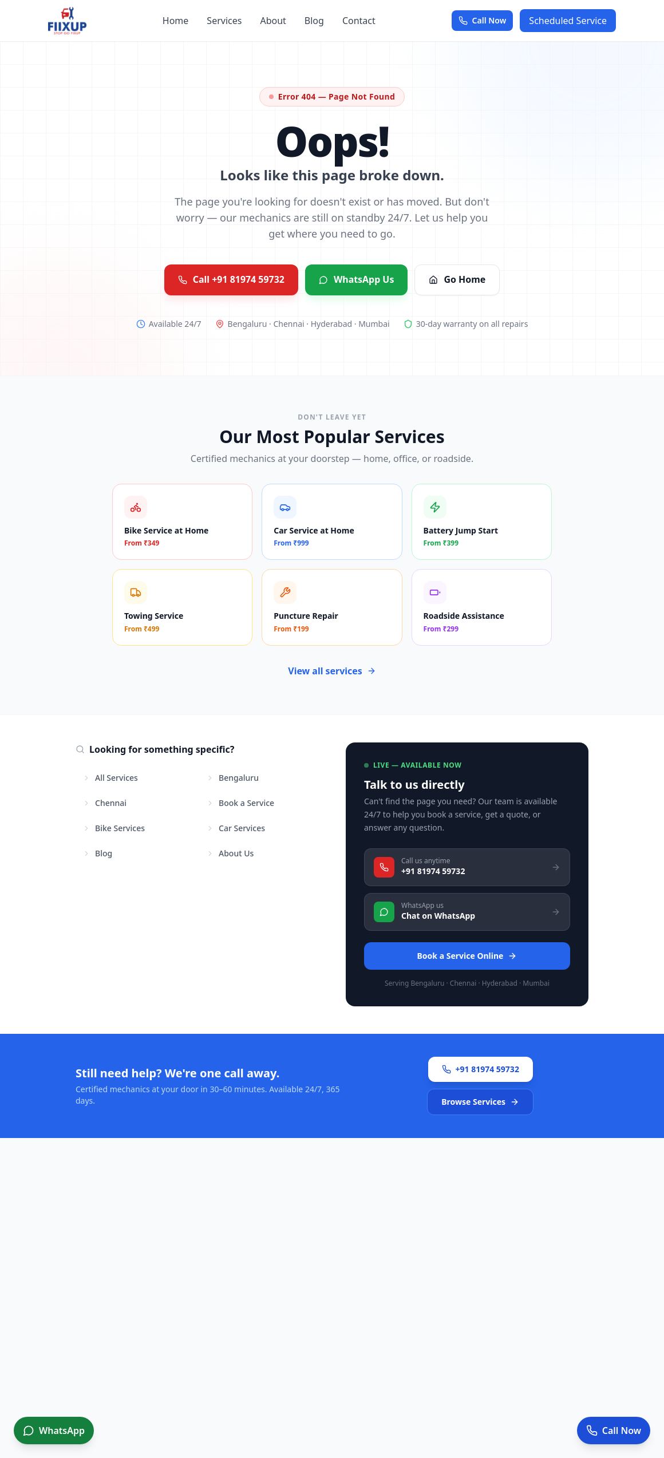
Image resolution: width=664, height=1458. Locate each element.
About (273, 20)
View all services (332, 671)
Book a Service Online (467, 955)
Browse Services (480, 1101)
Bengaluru (232, 777)
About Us (230, 853)
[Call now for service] (613, 1430)
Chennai (104, 802)
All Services (110, 777)
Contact (359, 20)
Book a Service (240, 802)
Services (224, 20)
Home (176, 20)
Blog (314, 20)
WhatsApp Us (356, 280)
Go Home (457, 280)
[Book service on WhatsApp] (54, 1430)
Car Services (235, 828)
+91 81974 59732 (480, 1068)
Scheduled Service (568, 20)
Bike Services (113, 828)
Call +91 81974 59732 (230, 280)
